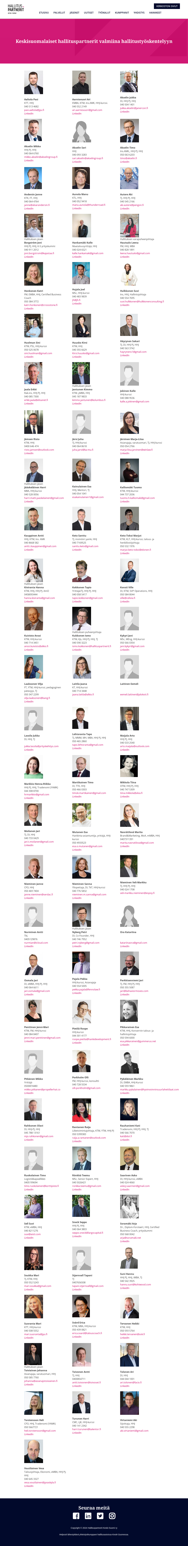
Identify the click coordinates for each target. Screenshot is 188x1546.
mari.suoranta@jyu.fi (35, 1334)
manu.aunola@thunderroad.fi (88, 204)
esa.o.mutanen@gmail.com (87, 846)
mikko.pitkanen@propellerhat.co (42, 1089)
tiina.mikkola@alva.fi (131, 793)
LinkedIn (28, 113)
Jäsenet (74, 12)
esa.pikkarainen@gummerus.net (138, 1041)
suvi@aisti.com (32, 1234)
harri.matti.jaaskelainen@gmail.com (44, 498)
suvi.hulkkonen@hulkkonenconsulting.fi (142, 301)
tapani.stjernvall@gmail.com (88, 1286)
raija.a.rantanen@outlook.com (89, 1137)
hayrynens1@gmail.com (133, 351)
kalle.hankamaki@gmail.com (87, 253)
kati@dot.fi (126, 1136)
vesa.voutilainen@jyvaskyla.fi (40, 1482)
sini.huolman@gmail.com (38, 353)
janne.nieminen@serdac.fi (38, 894)
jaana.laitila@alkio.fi (83, 694)
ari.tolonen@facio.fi (131, 1382)
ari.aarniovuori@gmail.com (87, 110)
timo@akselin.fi (128, 158)
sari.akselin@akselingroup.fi (87, 158)
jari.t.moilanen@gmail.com (39, 841)
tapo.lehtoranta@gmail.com (87, 744)
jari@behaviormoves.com (134, 991)
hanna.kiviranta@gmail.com (39, 598)
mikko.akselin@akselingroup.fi (40, 157)
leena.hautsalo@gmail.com (135, 253)
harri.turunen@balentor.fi (86, 1429)
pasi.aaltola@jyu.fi (34, 110)
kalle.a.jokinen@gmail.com (134, 401)
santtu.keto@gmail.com (85, 546)
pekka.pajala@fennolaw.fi (86, 989)
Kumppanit (122, 12)
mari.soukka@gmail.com (37, 1286)
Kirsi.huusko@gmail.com (85, 353)
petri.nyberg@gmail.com (85, 942)
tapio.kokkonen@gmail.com (87, 598)
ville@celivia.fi (127, 598)
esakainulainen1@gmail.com (88, 497)
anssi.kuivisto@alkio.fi (36, 646)
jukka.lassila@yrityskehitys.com (41, 746)
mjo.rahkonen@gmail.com (38, 1136)
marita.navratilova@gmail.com (137, 842)
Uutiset (89, 12)
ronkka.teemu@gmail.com (86, 1186)
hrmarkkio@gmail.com (36, 794)
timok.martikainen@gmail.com (89, 793)
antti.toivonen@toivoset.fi (86, 1382)
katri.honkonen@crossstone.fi (40, 305)
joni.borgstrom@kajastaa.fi (39, 253)
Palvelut (59, 12)
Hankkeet (155, 12)
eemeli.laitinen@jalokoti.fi (134, 694)
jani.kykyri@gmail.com (132, 646)
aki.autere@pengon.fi (132, 205)
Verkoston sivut (167, 6)
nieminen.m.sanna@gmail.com (89, 894)
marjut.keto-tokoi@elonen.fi (135, 549)
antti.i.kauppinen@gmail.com (40, 546)
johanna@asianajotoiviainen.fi (40, 1381)
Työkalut (104, 12)
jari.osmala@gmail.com (37, 991)
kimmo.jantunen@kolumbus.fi (88, 400)
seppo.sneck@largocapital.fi (87, 1232)
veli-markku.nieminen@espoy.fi (137, 893)
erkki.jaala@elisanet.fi (36, 400)
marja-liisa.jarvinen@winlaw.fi (136, 449)
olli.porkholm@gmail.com (86, 1088)
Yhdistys (139, 12)
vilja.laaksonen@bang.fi (37, 698)
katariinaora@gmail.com (133, 942)
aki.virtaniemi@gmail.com (134, 1430)
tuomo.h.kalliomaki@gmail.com (137, 498)
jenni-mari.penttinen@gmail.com (42, 1037)
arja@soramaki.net (130, 1237)
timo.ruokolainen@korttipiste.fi (41, 1186)
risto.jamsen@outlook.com (39, 449)
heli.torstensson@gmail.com (40, 1430)
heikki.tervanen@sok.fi (132, 1334)
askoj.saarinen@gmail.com (135, 1186)
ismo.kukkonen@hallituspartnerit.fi (91, 646)
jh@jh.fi (76, 300)
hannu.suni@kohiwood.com (135, 1284)
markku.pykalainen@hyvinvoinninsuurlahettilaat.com (149, 1089)
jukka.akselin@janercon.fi (134, 108)
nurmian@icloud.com (36, 942)
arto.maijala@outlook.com (134, 746)
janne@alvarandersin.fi (37, 205)
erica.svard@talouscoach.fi (87, 1333)
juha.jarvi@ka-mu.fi (82, 449)
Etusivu (44, 12)
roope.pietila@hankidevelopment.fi (91, 1039)
